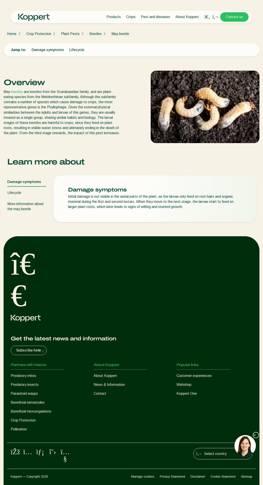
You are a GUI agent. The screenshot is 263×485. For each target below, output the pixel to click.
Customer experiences (194, 376)
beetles (17, 92)
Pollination (19, 429)
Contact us (234, 17)
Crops (131, 17)
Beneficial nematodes (28, 402)
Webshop (184, 384)
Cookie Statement (223, 476)
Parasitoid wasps (24, 393)
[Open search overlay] (207, 17)
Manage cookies (142, 476)
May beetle (120, 34)
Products (114, 17)
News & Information (109, 384)
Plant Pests (70, 34)
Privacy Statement (172, 476)
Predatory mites (23, 376)
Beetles (95, 34)
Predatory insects (25, 384)
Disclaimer (198, 476)
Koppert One (187, 393)
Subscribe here (30, 350)
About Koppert (187, 17)
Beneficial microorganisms (31, 411)
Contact (100, 393)
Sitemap (246, 476)
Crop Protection (38, 34)
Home (11, 34)
